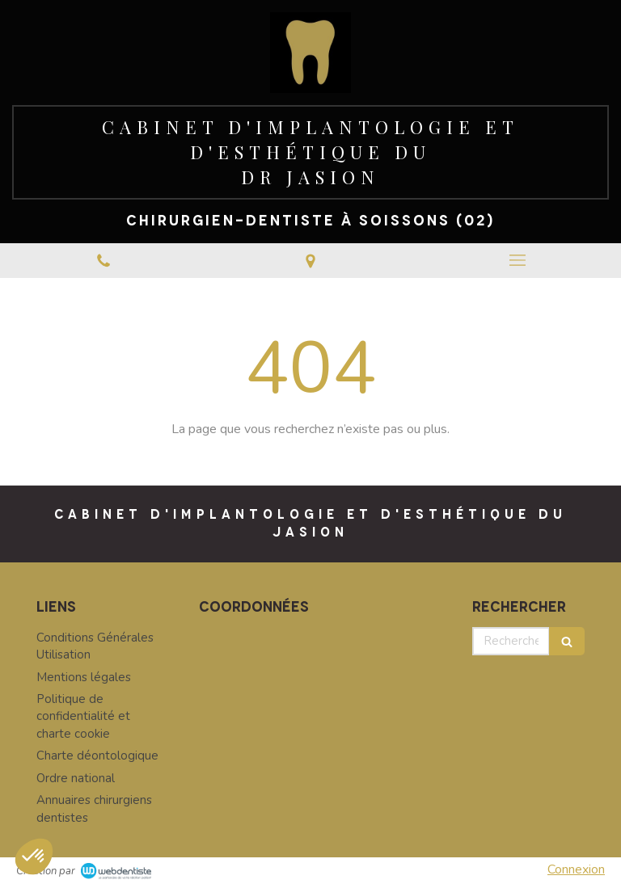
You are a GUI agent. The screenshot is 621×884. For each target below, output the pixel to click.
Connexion (576, 869)
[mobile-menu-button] (517, 260)
